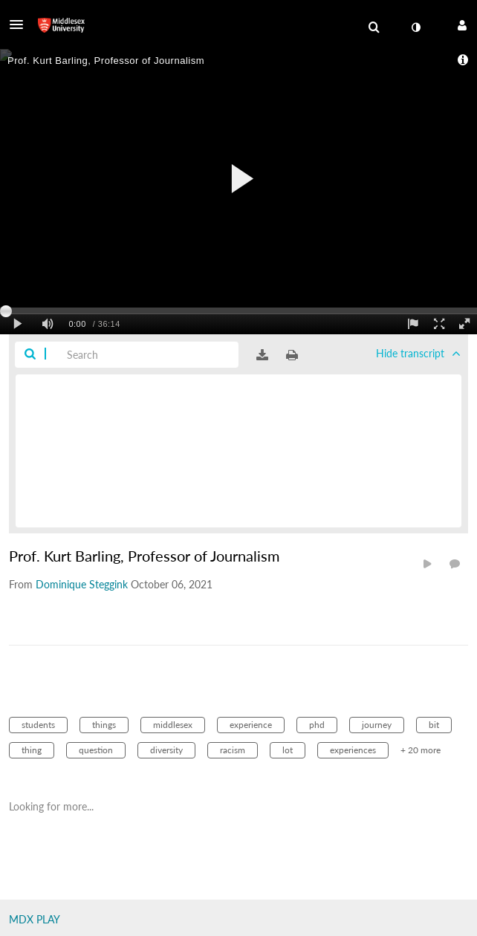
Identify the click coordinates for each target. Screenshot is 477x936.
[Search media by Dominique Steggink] (82, 584)
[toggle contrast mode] (415, 27)
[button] (21, 24)
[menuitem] (373, 27)
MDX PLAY (34, 919)
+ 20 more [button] (420, 749)
